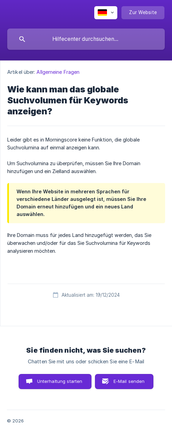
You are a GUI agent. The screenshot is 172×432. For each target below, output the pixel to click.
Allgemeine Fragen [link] (57, 72)
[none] (105, 12)
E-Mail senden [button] (129, 381)
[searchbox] (86, 39)
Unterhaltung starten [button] (60, 381)
